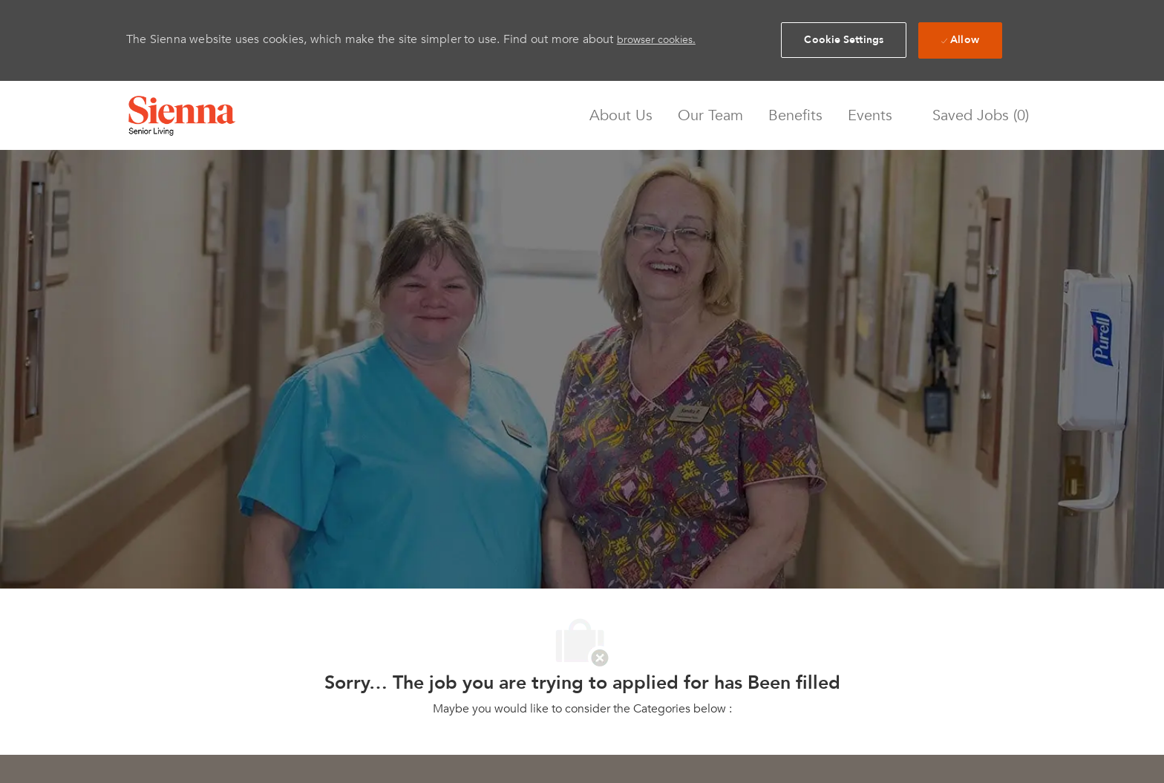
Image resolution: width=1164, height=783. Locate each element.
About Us (621, 115)
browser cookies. (656, 40)
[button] (843, 40)
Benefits (795, 115)
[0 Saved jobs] (977, 115)
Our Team (710, 115)
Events (870, 115)
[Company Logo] (182, 116)
